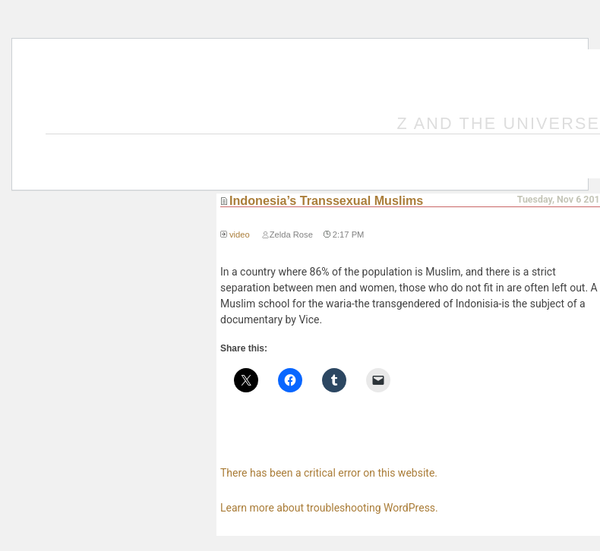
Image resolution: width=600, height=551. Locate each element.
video (239, 234)
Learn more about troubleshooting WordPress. (329, 508)
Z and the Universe (499, 123)
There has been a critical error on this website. (328, 473)
